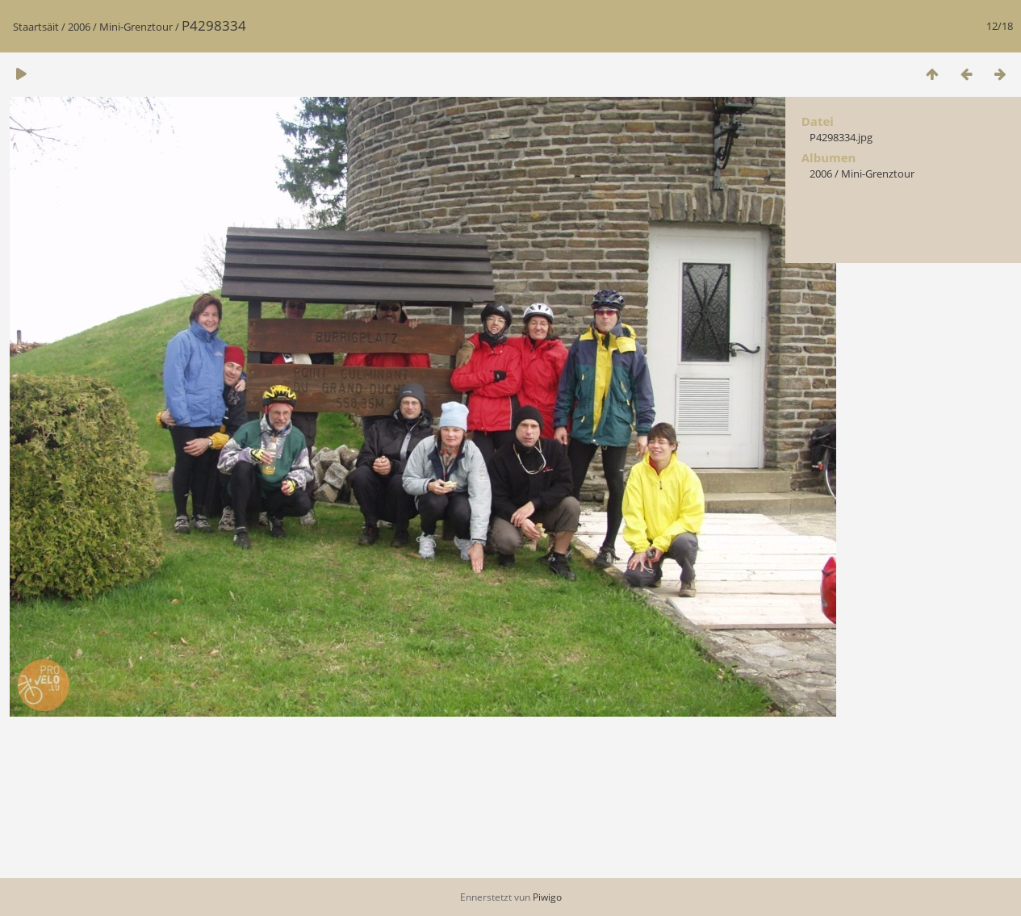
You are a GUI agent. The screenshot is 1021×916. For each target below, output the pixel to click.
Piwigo (547, 897)
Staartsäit (36, 26)
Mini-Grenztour (136, 26)
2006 (79, 26)
